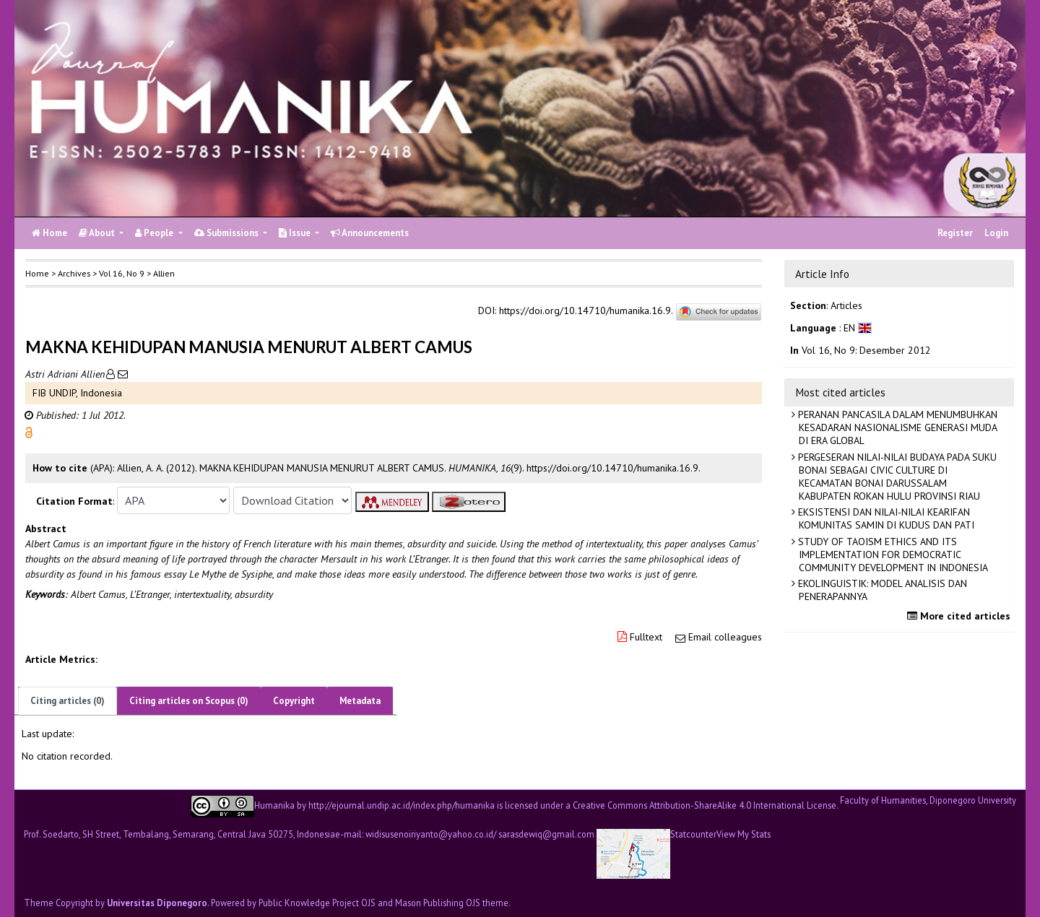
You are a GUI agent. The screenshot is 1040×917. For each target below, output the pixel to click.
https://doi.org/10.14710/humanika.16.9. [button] (613, 467)
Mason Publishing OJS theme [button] (451, 902)
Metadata (360, 701)
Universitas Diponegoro (157, 902)
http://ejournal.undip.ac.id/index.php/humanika (401, 804)
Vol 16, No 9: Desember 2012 (866, 350)
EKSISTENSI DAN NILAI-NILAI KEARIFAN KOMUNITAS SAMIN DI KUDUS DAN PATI (884, 518)
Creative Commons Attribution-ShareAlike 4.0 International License (704, 804)
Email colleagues (725, 636)
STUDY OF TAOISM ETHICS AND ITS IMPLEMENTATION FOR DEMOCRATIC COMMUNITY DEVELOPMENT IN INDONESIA (891, 554)
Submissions (227, 233)
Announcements (370, 233)
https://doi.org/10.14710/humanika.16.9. (585, 311)
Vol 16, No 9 (121, 273)
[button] (28, 431)
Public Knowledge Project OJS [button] (317, 902)
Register (955, 233)
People (155, 233)
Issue (296, 233)
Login (996, 233)
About (98, 233)
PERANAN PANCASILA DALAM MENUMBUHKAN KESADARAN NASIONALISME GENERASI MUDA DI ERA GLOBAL (896, 427)
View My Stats (743, 834)
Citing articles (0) (67, 701)
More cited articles (960, 615)
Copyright (294, 701)
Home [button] (37, 273)
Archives (74, 273)
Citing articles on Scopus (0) (188, 701)
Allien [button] (164, 273)
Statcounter (693, 834)
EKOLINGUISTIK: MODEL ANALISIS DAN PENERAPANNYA (881, 590)
